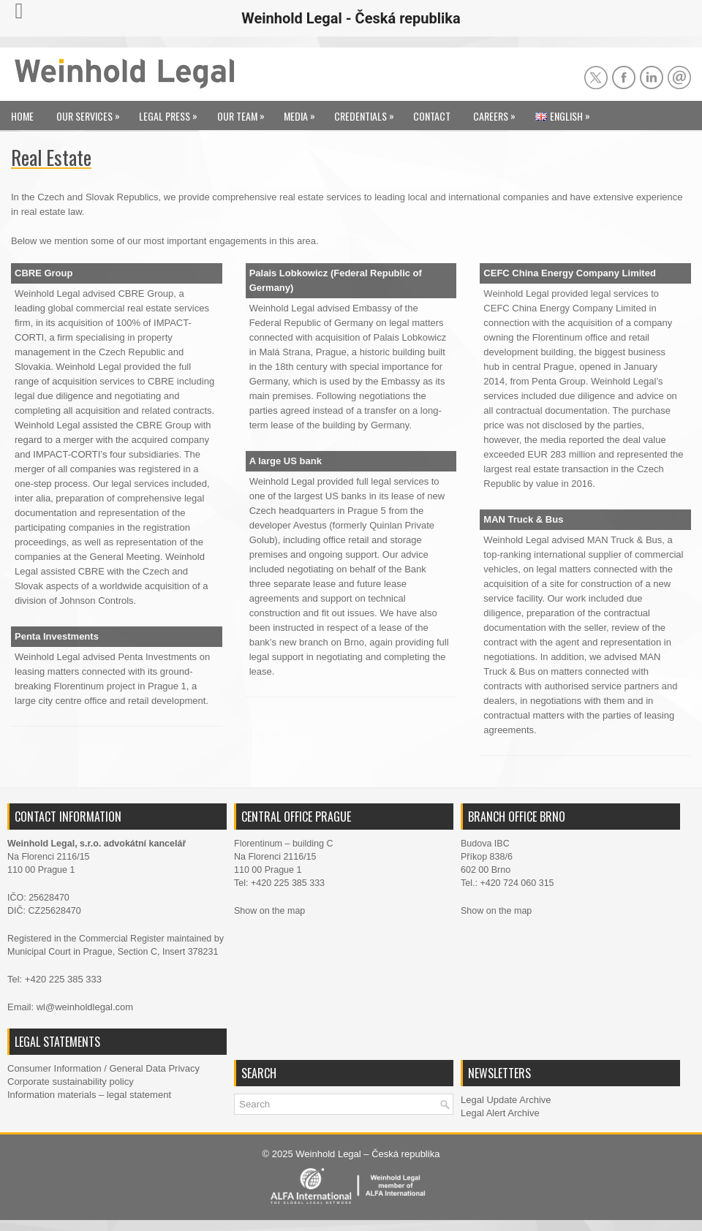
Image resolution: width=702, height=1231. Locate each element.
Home (22, 116)
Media (303, 112)
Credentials (367, 112)
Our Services (91, 112)
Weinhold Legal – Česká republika (367, 1153)
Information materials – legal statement (89, 1094)
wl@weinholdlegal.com (85, 1006)
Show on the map (269, 911)
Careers (498, 112)
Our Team (244, 112)
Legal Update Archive (506, 1099)
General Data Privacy (154, 1068)
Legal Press (172, 112)
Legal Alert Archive (500, 1112)
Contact (431, 116)
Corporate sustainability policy (70, 1081)
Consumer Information (54, 1068)
